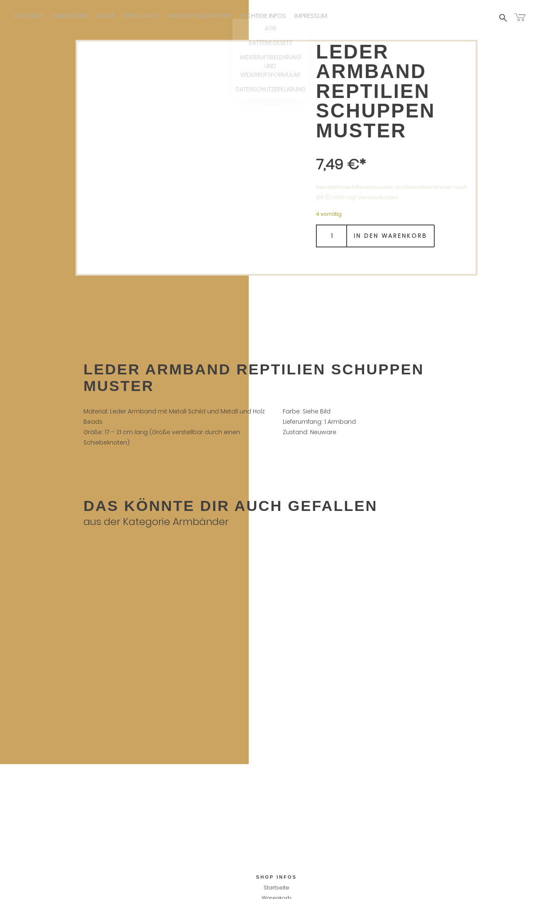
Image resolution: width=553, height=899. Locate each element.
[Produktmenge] (331, 236)
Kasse (106, 15)
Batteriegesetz (276, 814)
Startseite (28, 15)
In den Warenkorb (390, 236)
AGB (276, 804)
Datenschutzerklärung (276, 835)
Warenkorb (70, 15)
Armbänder (201, 522)
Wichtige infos (262, 15)
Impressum (310, 15)
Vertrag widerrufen (198, 15)
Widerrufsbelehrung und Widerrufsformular (276, 825)
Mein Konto (140, 15)
